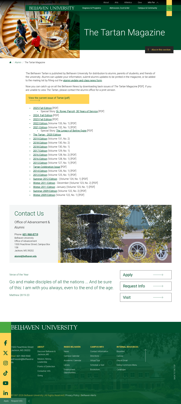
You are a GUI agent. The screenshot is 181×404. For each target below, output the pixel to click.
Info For (153, 2)
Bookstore (112, 369)
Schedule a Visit (115, 365)
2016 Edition (40, 154)
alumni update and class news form (82, 80)
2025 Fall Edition (42, 108)
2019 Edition (40, 138)
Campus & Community (147, 8)
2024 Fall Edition (42, 115)
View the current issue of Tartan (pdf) (49, 97)
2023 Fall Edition (42, 119)
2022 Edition (40, 123)
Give (140, 2)
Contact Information (117, 351)
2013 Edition (40, 174)
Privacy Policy (72, 392)
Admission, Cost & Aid (119, 8)
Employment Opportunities (87, 369)
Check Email (145, 360)
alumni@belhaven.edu (25, 256)
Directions (112, 356)
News (77, 351)
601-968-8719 (30, 234)
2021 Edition (40, 127)
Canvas (143, 356)
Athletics (128, 2)
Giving (46, 372)
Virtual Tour (113, 360)
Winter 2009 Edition (44, 194)
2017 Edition (40, 150)
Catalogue (144, 369)
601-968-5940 (24, 356)
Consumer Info (49, 368)
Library (78, 365)
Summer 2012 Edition (45, 178)
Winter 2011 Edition (44, 182)
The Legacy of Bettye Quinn (71, 130)
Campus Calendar (83, 356)
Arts (116, 2)
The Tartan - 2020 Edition (47, 134)
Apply (6, 401)
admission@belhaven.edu (23, 359)
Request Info (16, 401)
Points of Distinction (52, 363)
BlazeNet (144, 351)
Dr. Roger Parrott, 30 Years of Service (77, 111)
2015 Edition (40, 162)
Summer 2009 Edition (45, 190)
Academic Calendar (84, 360)
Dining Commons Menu (150, 365)
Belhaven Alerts (88, 392)
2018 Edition (40, 142)
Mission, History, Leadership (55, 359)
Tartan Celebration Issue (46, 166)
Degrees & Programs (91, 8)
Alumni (18, 62)
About (106, 2)
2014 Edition (40, 170)
